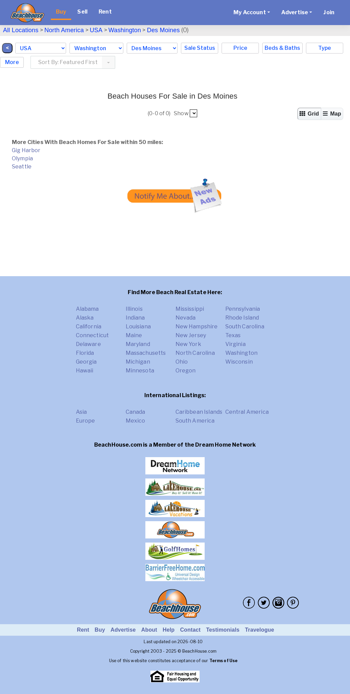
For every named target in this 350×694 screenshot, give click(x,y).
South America (195, 420)
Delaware (88, 344)
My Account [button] (249, 12)
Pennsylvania (242, 309)
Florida (85, 353)
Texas (233, 335)
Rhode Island (242, 317)
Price (240, 48)
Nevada (186, 317)
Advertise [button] (294, 12)
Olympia (22, 158)
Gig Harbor (26, 150)
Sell (82, 11)
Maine (134, 335)
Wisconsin (239, 362)
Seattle (22, 166)
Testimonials (223, 630)
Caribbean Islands (199, 412)
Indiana (135, 317)
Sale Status (199, 48)
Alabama (87, 309)
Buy (61, 11)
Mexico (135, 420)
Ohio (182, 362)
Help (168, 630)
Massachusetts (146, 353)
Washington (124, 30)
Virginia (235, 344)
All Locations (20, 30)
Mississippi (190, 309)
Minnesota (140, 370)
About (149, 630)
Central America (247, 412)
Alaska (85, 317)
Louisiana (138, 326)
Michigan (138, 362)
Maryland (138, 344)
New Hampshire (197, 326)
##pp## (193, 113)
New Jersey (191, 335)
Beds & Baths (282, 48)
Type (324, 48)
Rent (105, 11)
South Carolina (244, 326)
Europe (85, 420)
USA (96, 30)
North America (64, 30)
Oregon (186, 370)
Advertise (123, 630)
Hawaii (85, 370)
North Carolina (195, 353)
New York (188, 344)
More (12, 62)
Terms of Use (223, 660)
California (89, 326)
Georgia (86, 362)
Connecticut (92, 335)
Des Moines (163, 30)
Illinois (134, 309)
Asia (81, 412)
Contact (190, 630)
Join (328, 12)
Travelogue (259, 630)
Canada (135, 412)
